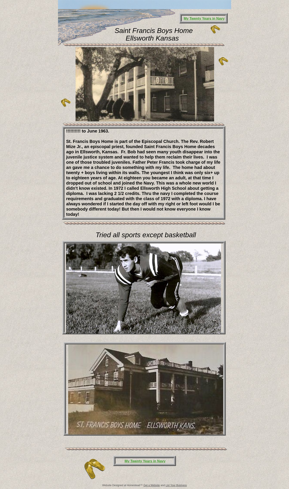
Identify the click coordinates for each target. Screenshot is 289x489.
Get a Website (151, 485)
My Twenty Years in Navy (145, 461)
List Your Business (176, 485)
